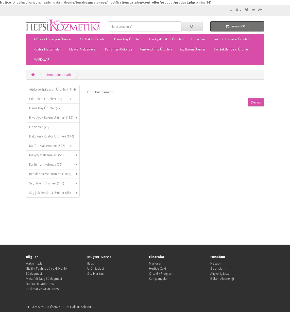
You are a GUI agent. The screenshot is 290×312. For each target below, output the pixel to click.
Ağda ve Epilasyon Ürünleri (53, 39)
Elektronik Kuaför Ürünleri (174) (54, 137)
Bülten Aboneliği (222, 278)
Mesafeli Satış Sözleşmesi (44, 278)
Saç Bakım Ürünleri (192, 49)
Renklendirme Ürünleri (156, 49)
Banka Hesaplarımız (40, 284)
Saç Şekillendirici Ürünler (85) (54, 192)
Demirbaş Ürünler (127, 39)
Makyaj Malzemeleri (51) (54, 155)
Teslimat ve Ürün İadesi (42, 289)
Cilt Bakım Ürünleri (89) (51, 98)
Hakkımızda (34, 263)
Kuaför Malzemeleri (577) (51, 145)
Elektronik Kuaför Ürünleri (231, 39)
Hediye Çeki (157, 268)
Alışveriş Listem (221, 273)
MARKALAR (41, 59)
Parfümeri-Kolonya (118, 49)
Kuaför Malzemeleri (48, 49)
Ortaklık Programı (161, 273)
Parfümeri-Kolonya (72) (54, 164)
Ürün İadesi (95, 268)
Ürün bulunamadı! (59, 75)
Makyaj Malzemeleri (83, 49)
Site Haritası (95, 273)
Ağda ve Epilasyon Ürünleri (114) (54, 90)
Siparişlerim (218, 268)
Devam (256, 102)
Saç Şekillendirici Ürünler (231, 49)
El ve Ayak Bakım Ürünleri (166, 39)
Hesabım (216, 263)
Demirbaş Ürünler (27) (45, 108)
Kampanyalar (158, 278)
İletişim (92, 263)
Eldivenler (198, 39)
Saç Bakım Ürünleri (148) (54, 183)
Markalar (155, 263)
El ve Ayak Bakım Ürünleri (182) (54, 117)
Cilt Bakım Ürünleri (93, 39)
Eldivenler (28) (39, 127)
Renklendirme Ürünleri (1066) (54, 174)
